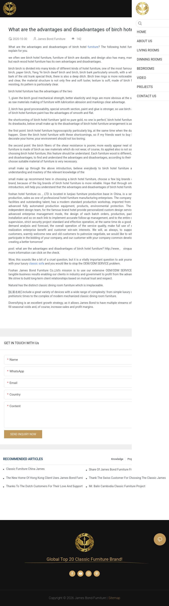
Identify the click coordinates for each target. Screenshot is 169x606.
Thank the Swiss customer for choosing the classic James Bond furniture (127, 477)
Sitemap (114, 598)
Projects (131, 459)
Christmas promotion (152, 459)
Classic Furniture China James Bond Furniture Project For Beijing (25, 468)
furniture (93, 46)
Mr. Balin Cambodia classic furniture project (117, 486)
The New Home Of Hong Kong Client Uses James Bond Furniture (44, 477)
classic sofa (36, 263)
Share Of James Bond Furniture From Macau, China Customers (127, 469)
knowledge (117, 459)
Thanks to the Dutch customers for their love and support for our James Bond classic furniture (44, 486)
